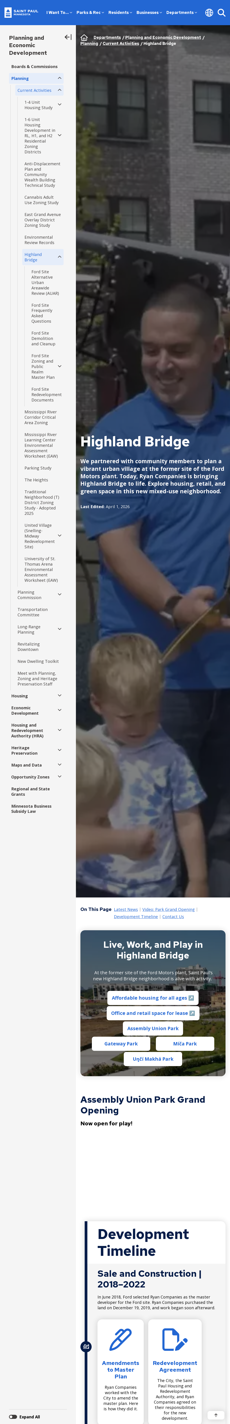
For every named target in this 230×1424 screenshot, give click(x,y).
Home (84, 37)
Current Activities (121, 43)
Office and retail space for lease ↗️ (153, 1013)
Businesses (149, 12)
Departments (181, 12)
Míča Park (185, 1043)
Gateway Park (120, 1043)
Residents (120, 12)
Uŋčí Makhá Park (153, 1059)
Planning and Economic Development (28, 45)
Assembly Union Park (153, 1028)
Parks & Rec (90, 12)
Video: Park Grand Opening (168, 909)
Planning (89, 43)
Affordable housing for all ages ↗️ (153, 998)
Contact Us (173, 916)
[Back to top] (216, 1415)
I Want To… (59, 12)
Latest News (126, 909)
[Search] (222, 12)
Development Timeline (136, 916)
